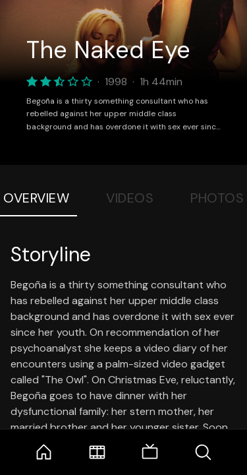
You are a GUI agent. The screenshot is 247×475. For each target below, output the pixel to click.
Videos (129, 197)
